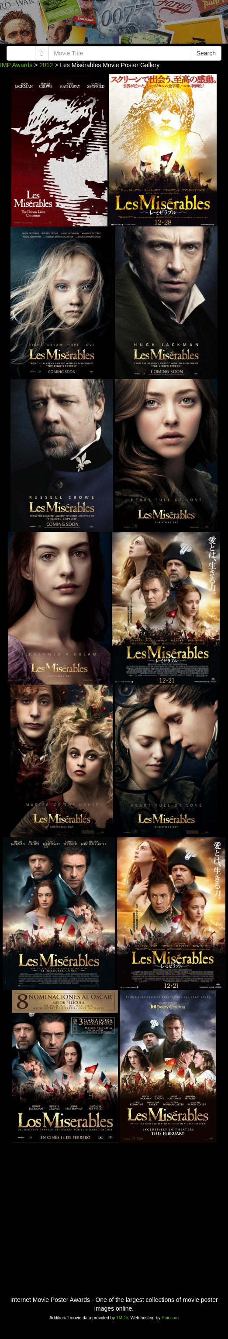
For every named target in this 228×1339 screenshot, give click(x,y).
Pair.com (170, 1317)
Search (206, 53)
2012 (46, 65)
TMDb (122, 1317)
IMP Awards (16, 65)
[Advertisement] (114, 24)
